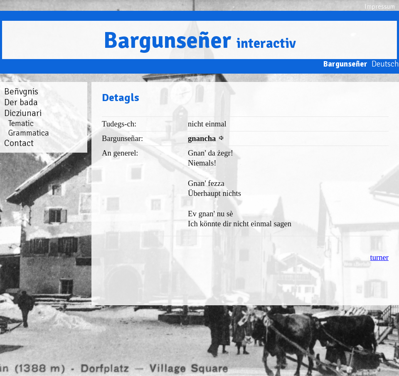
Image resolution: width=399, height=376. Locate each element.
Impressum (380, 6)
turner (379, 257)
